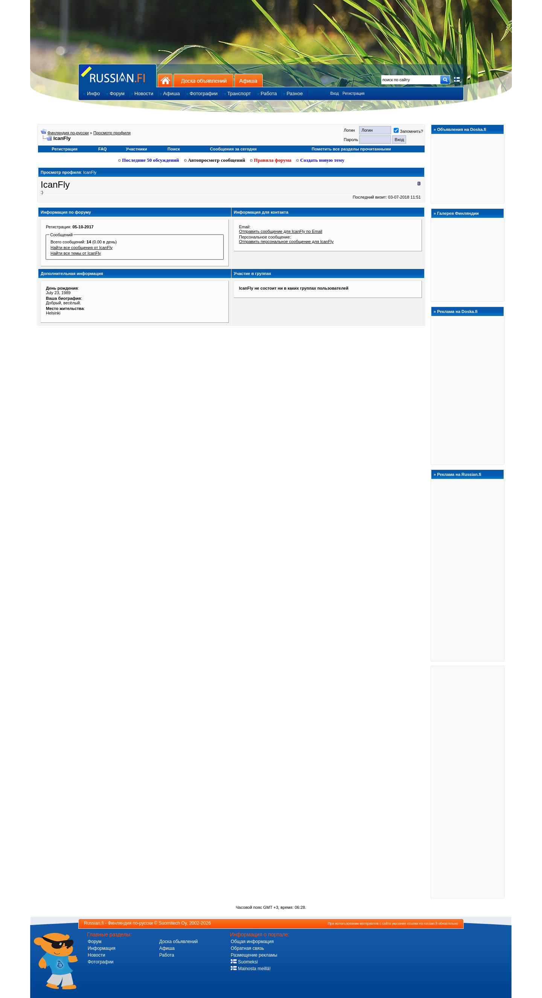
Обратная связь (247, 948)
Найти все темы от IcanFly (75, 253)
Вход (334, 93)
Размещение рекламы (254, 955)
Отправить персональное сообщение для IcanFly (286, 241)
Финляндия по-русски (68, 133)
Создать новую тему (320, 160)
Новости (96, 955)
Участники (136, 149)
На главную (165, 80)
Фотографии (101, 962)
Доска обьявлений (178, 941)
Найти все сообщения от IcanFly (81, 247)
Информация (101, 948)
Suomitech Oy (173, 923)
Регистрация (353, 93)
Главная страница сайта (117, 75)
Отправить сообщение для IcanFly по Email (280, 231)
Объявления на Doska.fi (461, 129)
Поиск (173, 149)
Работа (166, 955)
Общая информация (252, 941)
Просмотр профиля (112, 133)
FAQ (102, 149)
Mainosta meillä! (251, 968)
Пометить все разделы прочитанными (351, 149)
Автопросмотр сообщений (214, 160)
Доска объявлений (203, 80)
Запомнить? (408, 131)
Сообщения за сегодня (233, 149)
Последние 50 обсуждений (148, 160)
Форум (94, 941)
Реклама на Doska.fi (457, 311)
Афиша (248, 80)
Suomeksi (244, 962)
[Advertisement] (467, 782)
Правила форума (270, 160)
